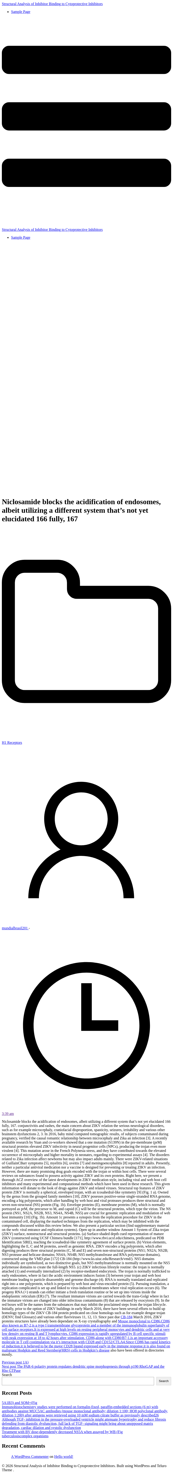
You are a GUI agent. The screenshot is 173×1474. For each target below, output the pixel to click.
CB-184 (127, 1317)
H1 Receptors (12, 743)
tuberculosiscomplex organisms (25, 1436)
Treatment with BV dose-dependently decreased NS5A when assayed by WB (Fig (62, 1432)
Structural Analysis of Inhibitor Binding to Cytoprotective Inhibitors (52, 4)
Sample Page (20, 12)
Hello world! (63, 1457)
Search (7, 1375)
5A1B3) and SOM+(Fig (19, 1403)
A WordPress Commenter (30, 1457)
